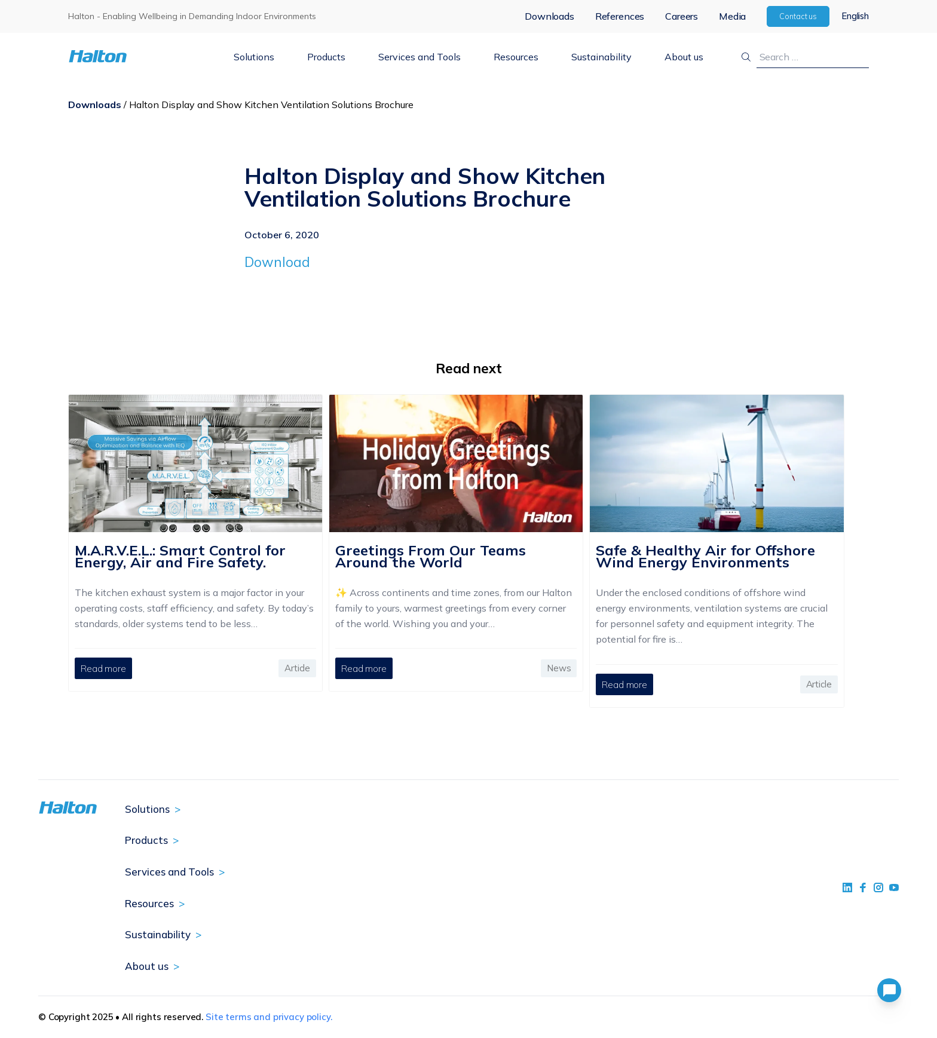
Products (326, 57)
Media (732, 16)
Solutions (254, 57)
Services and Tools (419, 57)
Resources (516, 57)
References (619, 16)
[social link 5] (878, 887)
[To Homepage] (134, 56)
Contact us (798, 16)
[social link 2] (863, 887)
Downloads (549, 16)
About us (684, 57)
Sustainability (601, 57)
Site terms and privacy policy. (269, 1016)
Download (277, 262)
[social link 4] (894, 887)
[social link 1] (847, 887)
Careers (681, 16)
